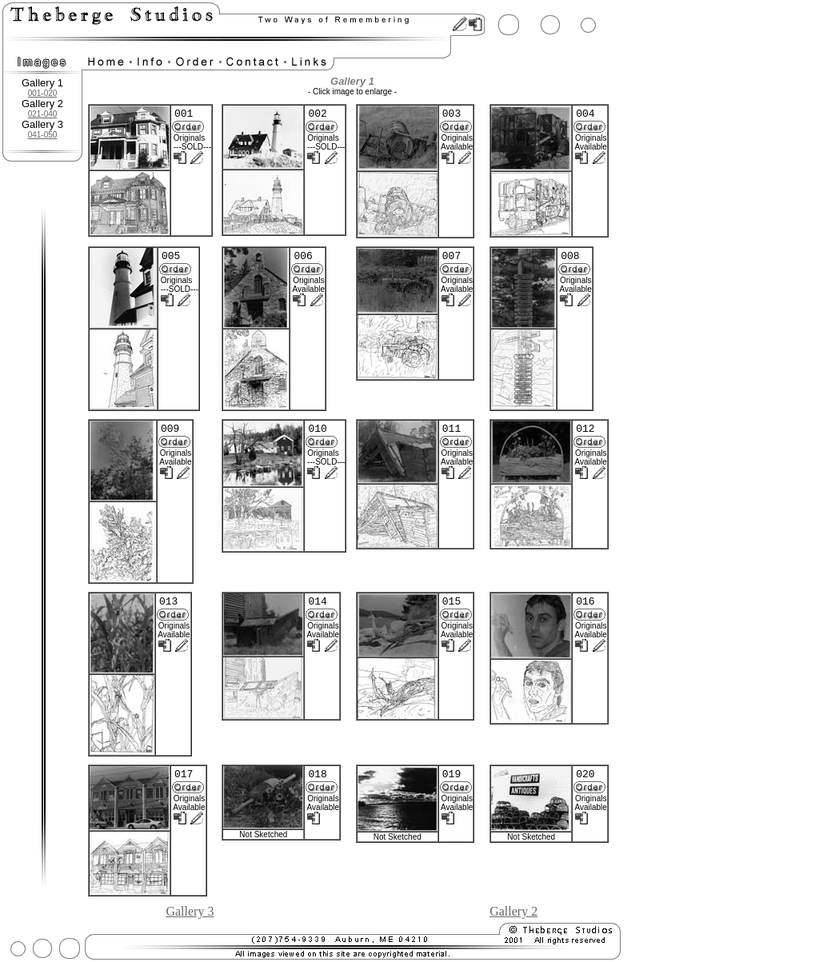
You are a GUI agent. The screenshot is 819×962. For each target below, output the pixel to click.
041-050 (43, 134)
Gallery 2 (513, 911)
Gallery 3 (190, 911)
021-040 (43, 114)
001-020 (43, 93)
